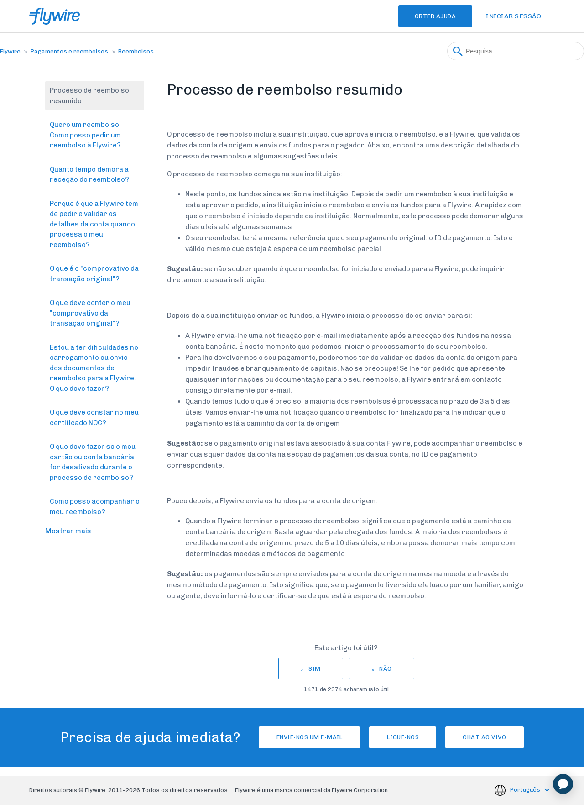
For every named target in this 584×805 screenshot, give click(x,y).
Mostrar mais (68, 531)
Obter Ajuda (430, 16)
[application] (563, 784)
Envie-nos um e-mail (300, 737)
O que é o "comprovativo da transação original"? (94, 273)
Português (526, 789)
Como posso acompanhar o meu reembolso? (95, 506)
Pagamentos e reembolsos (69, 51)
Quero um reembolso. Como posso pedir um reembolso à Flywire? (85, 135)
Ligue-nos (403, 737)
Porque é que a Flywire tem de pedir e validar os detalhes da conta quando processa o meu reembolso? (94, 224)
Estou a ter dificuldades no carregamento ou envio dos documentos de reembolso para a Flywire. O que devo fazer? (94, 368)
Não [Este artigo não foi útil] (385, 668)
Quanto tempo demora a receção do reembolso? (89, 174)
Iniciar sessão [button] (513, 16)
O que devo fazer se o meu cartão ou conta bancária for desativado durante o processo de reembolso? (93, 462)
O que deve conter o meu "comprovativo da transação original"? (90, 313)
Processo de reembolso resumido (89, 95)
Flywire (10, 51)
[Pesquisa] (515, 51)
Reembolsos (136, 51)
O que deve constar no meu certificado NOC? (94, 417)
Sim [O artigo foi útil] (314, 668)
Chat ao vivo (493, 737)
